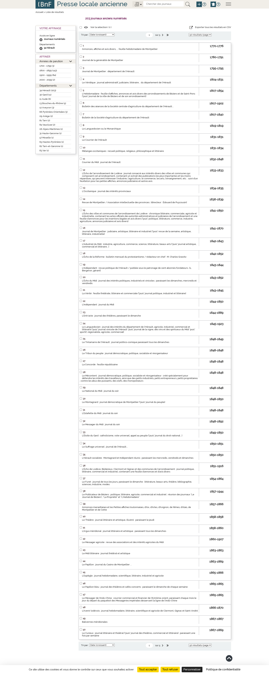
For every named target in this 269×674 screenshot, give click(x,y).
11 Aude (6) (45, 99)
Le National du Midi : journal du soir (100, 391)
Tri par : (85, 34)
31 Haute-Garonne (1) (50, 133)
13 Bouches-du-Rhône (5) (52, 103)
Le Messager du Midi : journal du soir (101, 424)
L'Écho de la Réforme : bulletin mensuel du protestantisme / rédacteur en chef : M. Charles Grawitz (134, 257)
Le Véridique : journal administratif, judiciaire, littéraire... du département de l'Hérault (126, 82)
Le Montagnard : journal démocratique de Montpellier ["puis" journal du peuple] (123, 402)
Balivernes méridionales (94, 622)
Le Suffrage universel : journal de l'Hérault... (105, 446)
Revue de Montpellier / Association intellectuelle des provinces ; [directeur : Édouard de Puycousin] (134, 202)
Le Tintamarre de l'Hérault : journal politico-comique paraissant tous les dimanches (125, 342)
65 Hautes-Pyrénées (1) (51, 142)
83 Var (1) (44, 150)
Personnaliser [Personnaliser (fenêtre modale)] (192, 669)
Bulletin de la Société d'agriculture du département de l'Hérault (115, 117)
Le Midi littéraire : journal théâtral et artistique (106, 553)
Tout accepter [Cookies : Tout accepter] (148, 669)
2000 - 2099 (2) (47, 79)
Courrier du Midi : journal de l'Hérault (101, 162)
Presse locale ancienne (92, 4)
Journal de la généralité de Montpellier (102, 60)
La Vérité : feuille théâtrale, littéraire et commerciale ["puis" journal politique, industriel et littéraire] (134, 293)
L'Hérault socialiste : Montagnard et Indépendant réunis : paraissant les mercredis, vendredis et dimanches (137, 458)
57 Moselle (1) (46, 137)
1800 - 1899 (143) (48, 70)
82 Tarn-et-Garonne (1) (51, 146)
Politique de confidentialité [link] (223, 669)
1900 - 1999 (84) (47, 75)
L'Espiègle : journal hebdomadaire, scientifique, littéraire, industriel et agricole (123, 575)
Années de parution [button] (51, 61)
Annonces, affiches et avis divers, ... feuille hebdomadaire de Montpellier (120, 49)
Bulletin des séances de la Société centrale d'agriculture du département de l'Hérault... (128, 106)
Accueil (39, 12)
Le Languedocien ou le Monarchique (101, 128)
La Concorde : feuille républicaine (100, 364)
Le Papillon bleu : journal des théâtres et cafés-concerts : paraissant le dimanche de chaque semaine (135, 587)
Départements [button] (48, 85)
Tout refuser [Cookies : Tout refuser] (170, 669)
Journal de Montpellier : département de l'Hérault (108, 71)
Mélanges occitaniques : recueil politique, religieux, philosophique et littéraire (123, 151)
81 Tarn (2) (44, 120)
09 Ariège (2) (46, 116)
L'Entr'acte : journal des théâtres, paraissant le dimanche (111, 315)
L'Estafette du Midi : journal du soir (100, 413)
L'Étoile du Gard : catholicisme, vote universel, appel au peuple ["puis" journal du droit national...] (132, 435)
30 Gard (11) (45, 94)
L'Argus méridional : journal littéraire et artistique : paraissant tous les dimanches (124, 531)
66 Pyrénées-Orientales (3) (53, 112)
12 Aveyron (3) (46, 107)
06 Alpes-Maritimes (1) (51, 129)
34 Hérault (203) (47, 90)
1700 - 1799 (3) (46, 66)
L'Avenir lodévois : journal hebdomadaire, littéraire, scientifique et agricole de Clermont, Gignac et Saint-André (140, 610)
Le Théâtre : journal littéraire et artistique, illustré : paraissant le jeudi (118, 520)
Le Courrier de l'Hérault (94, 140)
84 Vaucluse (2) (47, 124)
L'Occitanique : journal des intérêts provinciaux (106, 191)
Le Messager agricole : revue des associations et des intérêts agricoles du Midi (123, 542)
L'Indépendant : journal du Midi (98, 304)
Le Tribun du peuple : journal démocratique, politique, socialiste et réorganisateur (125, 353)
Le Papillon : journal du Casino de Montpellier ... (107, 564)
